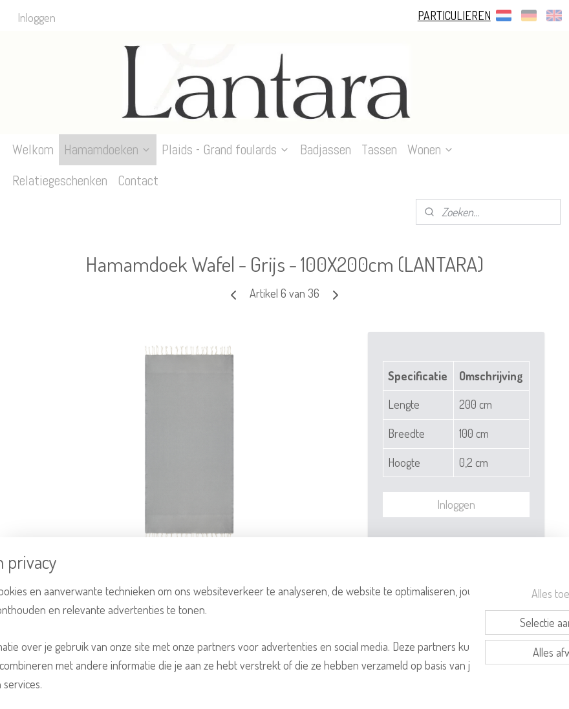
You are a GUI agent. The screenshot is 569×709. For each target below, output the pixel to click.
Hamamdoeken (107, 149)
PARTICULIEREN (454, 15)
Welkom (33, 149)
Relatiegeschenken (59, 180)
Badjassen (325, 149)
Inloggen (36, 17)
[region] (199, 627)
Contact (138, 180)
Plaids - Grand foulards (226, 149)
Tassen (379, 149)
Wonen (430, 149)
